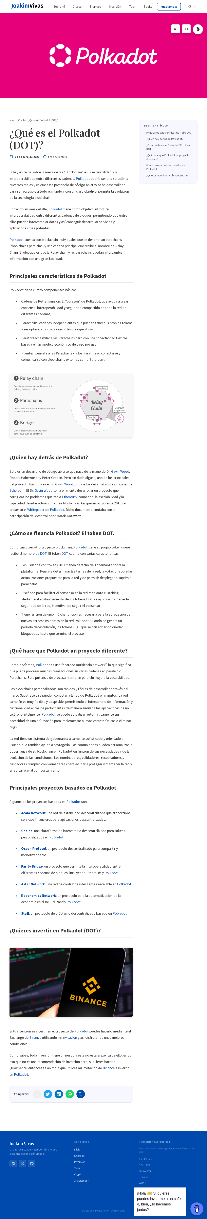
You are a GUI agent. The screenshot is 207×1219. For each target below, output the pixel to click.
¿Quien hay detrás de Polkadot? (164, 139)
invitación (69, 1037)
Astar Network (33, 884)
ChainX (27, 830)
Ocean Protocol (33, 848)
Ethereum (17, 490)
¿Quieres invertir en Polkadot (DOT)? (167, 175)
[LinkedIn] (13, 1163)
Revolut (143, 1177)
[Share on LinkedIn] (59, 1094)
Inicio (77, 1149)
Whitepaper (35, 509)
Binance (35, 1037)
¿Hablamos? (81, 1180)
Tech (77, 1168)
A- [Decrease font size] (175, 29)
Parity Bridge (32, 866)
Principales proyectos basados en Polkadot (165, 167)
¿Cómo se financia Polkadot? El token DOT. (168, 147)
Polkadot (83, 178)
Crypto (78, 1174)
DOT (43, 553)
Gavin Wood (120, 471)
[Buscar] (191, 6)
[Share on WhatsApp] (69, 1094)
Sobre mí (79, 1156)
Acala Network (33, 813)
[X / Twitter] (22, 1163)
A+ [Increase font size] (186, 29)
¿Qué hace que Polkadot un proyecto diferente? (168, 157)
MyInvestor (145, 1171)
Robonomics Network (38, 895)
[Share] (37, 1094)
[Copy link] (80, 1094)
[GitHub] (31, 1163)
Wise (141, 1183)
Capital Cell (145, 1159)
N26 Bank (144, 1165)
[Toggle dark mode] (198, 29)
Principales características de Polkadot (168, 132)
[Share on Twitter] (48, 1094)
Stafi (25, 913)
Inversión (79, 1162)
